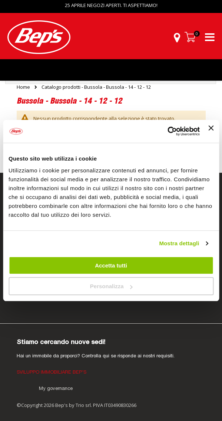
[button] (177, 37)
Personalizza (111, 286)
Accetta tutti (111, 265)
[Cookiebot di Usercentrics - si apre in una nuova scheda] (167, 131)
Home (23, 87)
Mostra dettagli (179, 243)
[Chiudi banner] (210, 131)
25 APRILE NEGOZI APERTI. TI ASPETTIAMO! (111, 5)
